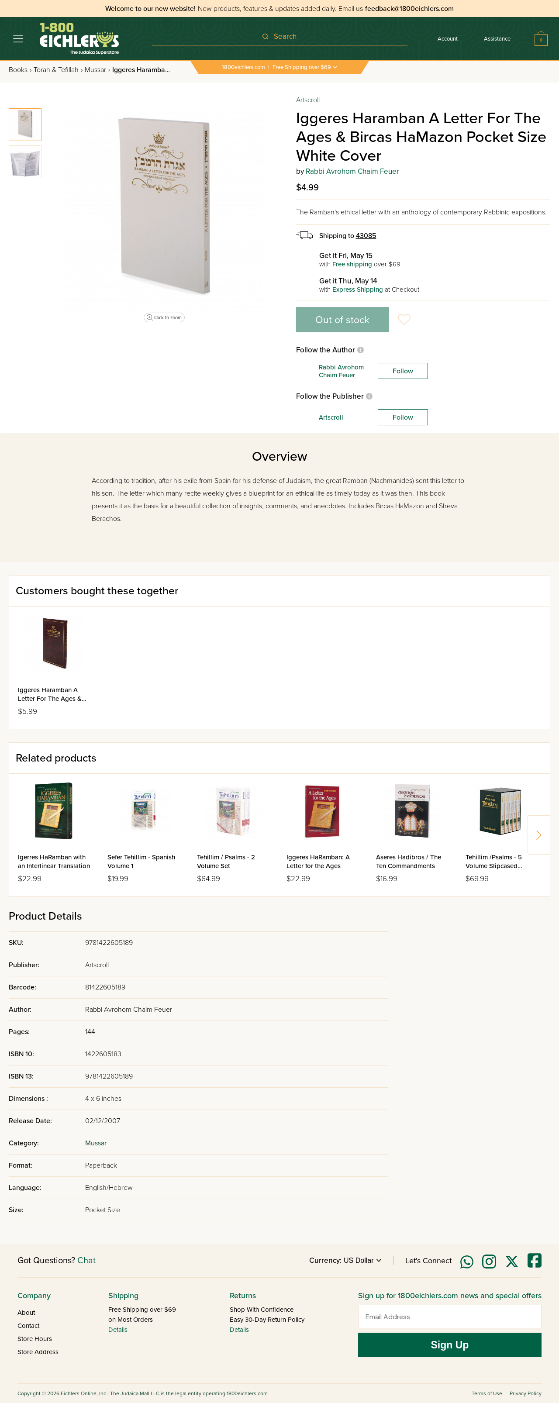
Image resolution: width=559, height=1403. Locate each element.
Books (20, 69)
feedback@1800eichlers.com (409, 8)
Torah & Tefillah (58, 69)
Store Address (38, 1352)
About (26, 1313)
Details (118, 1330)
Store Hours (34, 1339)
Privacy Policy (526, 1393)
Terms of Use (487, 1393)
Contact (28, 1326)
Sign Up (450, 1345)
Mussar (97, 69)
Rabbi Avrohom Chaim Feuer (352, 171)
